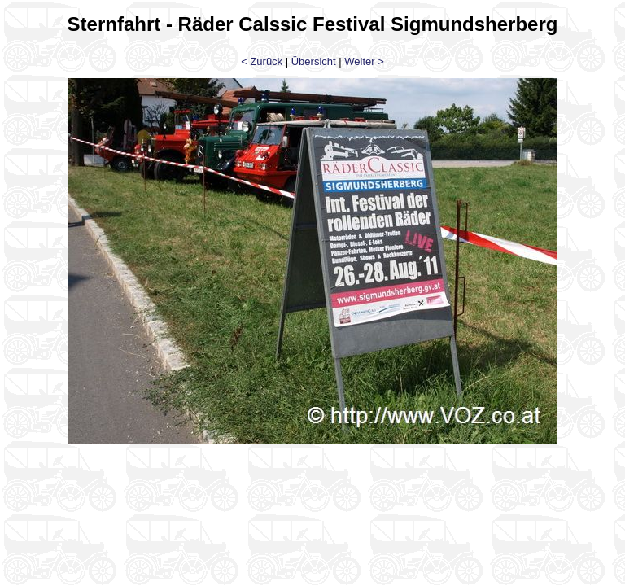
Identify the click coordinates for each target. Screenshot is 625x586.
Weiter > (364, 61)
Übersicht (313, 61)
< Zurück (261, 61)
